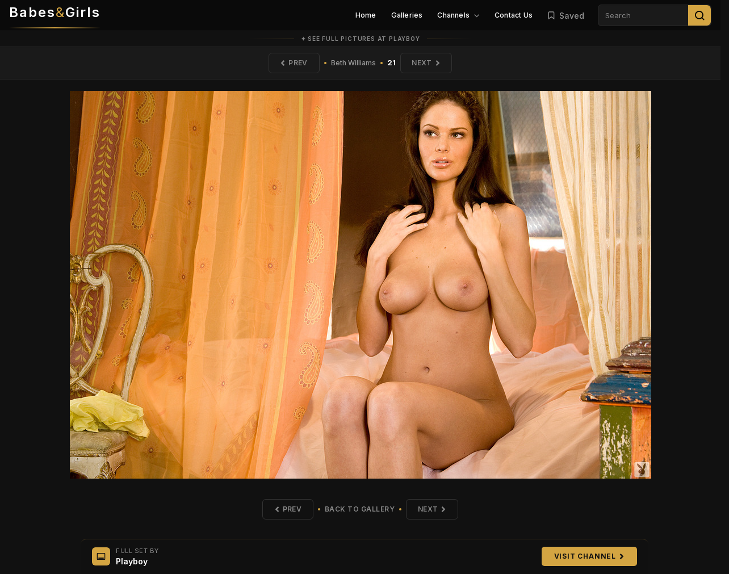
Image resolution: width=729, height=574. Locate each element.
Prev (293, 62)
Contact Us (514, 15)
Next (426, 62)
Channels (458, 15)
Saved (565, 15)
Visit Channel (589, 556)
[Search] (699, 15)
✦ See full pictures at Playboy (360, 38)
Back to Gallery (360, 509)
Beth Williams (353, 62)
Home (365, 15)
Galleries (407, 15)
